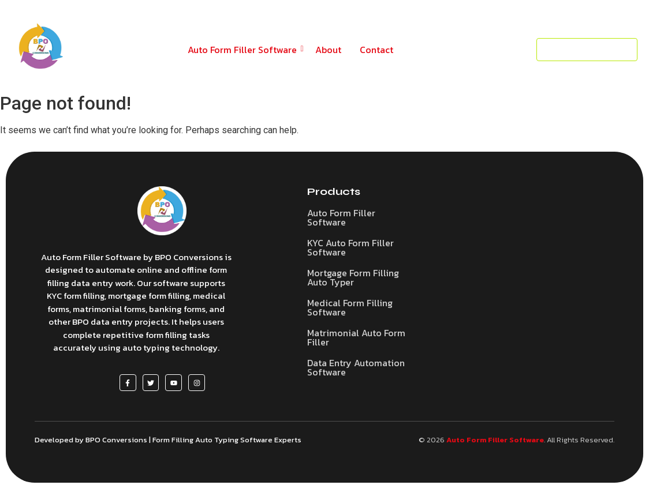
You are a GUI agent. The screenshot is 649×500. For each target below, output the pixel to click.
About (328, 50)
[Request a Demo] (586, 50)
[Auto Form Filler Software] (162, 210)
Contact (376, 50)
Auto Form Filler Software (244, 50)
